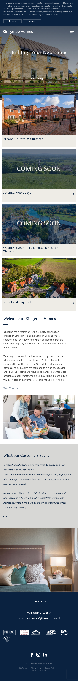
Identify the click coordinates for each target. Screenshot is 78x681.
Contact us (39, 601)
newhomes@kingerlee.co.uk (39, 618)
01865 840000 (39, 613)
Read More (10, 388)
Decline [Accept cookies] (12, 21)
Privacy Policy (62, 11)
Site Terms (23, 668)
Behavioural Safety (39, 670)
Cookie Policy (50, 668)
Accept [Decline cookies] (32, 21)
